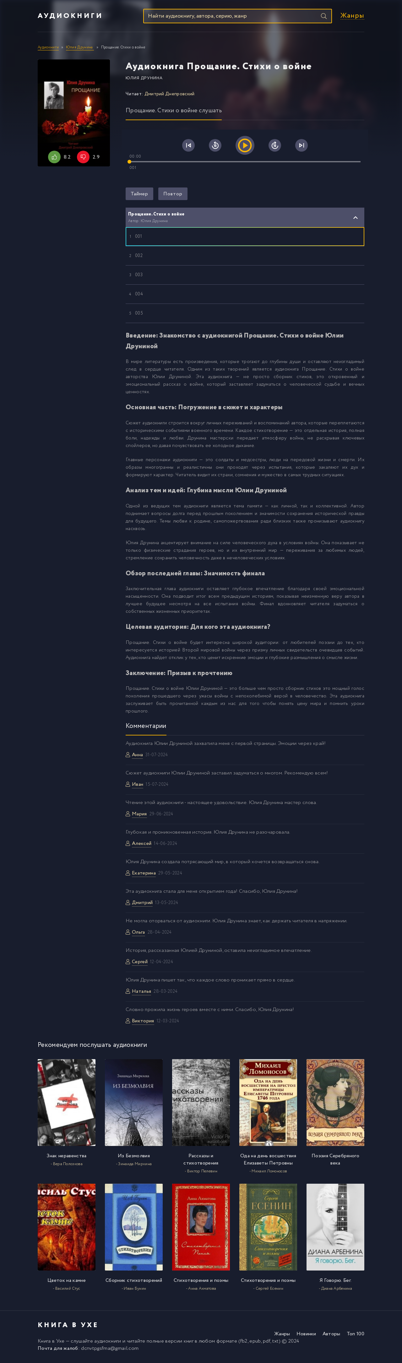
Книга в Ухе (51, 1342)
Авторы (331, 1335)
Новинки (306, 1335)
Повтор (172, 195)
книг (188, 1342)
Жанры (352, 16)
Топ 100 (355, 1335)
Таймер (139, 195)
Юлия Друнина (144, 80)
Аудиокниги (70, 17)
